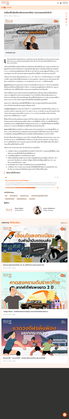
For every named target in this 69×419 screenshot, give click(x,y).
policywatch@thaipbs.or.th (10, 397)
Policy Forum (6, 405)
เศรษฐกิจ (14, 268)
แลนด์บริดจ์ (32, 199)
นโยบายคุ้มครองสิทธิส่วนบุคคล (11, 398)
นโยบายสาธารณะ (24, 196)
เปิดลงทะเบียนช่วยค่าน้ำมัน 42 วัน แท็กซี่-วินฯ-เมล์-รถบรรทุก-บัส (23, 265)
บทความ (4, 404)
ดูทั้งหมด (64, 223)
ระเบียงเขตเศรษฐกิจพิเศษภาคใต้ (39, 196)
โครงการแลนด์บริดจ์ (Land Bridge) (17, 180)
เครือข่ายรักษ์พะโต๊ (9, 199)
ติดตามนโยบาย (14, 196)
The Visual (5, 407)
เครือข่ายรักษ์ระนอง (22, 199)
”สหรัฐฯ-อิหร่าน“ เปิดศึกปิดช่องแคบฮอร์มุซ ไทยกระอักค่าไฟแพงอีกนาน (25, 311)
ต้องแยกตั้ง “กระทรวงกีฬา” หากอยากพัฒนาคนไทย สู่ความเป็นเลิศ (24, 358)
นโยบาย (4, 402)
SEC (6, 196)
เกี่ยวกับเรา (5, 409)
